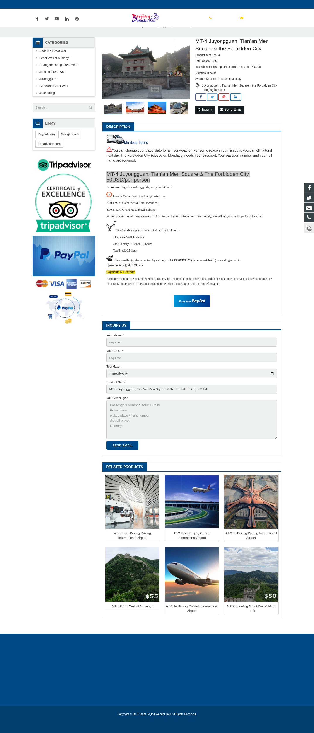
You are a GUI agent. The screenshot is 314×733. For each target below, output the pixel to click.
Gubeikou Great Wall (53, 98)
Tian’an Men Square (235, 98)
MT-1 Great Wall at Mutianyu (132, 614)
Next (184, 81)
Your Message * (117, 408)
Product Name (116, 393)
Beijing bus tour (214, 102)
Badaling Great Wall (53, 64)
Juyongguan (210, 98)
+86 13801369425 (48, 4)
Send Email (231, 122)
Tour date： (114, 378)
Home (115, 39)
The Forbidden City (135, 168)
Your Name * (115, 348)
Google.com (69, 147)
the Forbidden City (264, 98)
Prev (107, 81)
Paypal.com (46, 147)
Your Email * (114, 363)
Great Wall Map (134, 39)
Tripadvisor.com (49, 156)
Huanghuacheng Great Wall (58, 78)
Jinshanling (47, 105)
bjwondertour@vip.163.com (86, 4)
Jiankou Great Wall (52, 85)
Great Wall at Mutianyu (54, 71)
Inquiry (205, 122)
